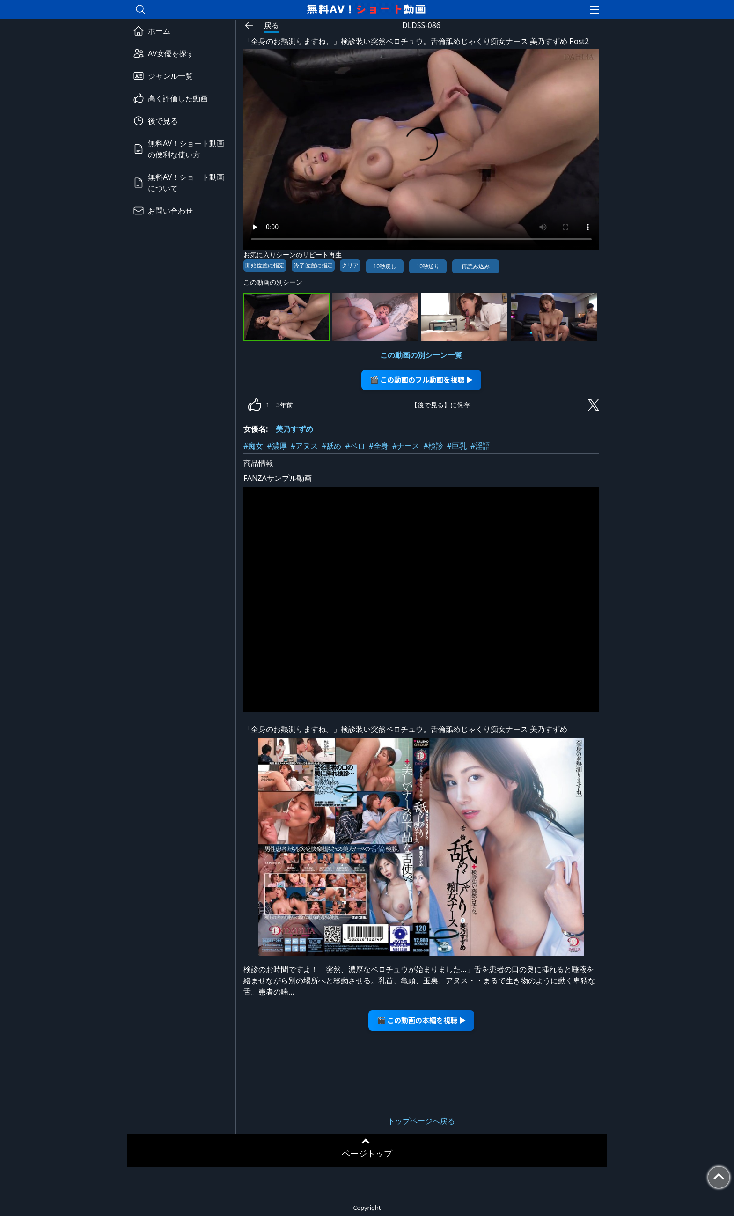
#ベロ (355, 445)
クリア (350, 265)
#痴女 (253, 445)
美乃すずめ (294, 429)
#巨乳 (457, 445)
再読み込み (476, 266)
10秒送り (428, 266)
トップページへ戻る (421, 1121)
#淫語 (480, 445)
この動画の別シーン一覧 (421, 355)
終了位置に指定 (313, 265)
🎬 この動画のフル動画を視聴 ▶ (421, 379)
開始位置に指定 (265, 265)
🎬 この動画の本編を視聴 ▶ (421, 1020)
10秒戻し (384, 266)
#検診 (433, 445)
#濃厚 (276, 445)
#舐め (331, 445)
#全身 (379, 445)
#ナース (405, 445)
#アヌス (304, 445)
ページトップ (367, 1153)
